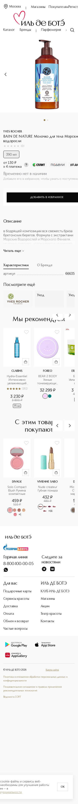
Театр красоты (51, 614)
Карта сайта (52, 670)
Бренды (25, 30)
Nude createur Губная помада (48, 488)
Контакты (47, 621)
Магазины (38, 7)
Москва (12, 7)
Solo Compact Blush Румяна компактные (17, 490)
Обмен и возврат (16, 621)
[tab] (16, 266)
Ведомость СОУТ (12, 697)
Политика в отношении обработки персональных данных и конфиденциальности (35, 679)
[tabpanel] (39, 274)
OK (62, 787)
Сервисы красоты (16, 599)
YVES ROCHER (12, 131)
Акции (45, 606)
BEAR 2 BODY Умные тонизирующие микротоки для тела (48, 380)
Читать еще (13, 251)
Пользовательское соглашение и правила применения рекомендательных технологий (32, 689)
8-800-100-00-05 (18, 564)
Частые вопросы (15, 628)
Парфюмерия (51, 30)
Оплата (8, 614)
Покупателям (58, 7)
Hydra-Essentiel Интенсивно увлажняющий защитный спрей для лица (17, 380)
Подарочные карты (17, 591)
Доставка (10, 606)
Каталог (9, 30)
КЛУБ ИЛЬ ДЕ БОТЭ (55, 591)
